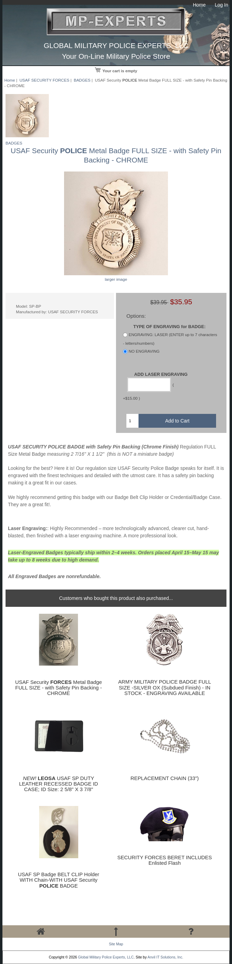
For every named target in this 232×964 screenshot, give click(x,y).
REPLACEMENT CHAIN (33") (165, 778)
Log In (221, 5)
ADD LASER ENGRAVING (161, 374)
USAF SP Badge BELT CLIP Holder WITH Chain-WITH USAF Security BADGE (58, 880)
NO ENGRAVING (143, 351)
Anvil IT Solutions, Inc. (165, 957)
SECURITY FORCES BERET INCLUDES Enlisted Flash (164, 860)
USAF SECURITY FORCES (44, 80)
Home (199, 5)
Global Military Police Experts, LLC (106, 957)
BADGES (82, 80)
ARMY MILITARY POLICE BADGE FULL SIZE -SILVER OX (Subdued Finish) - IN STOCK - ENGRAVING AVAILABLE (164, 687)
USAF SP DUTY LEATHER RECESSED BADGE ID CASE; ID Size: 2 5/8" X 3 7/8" (58, 784)
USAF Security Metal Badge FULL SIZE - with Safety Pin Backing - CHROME (58, 687)
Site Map (116, 944)
